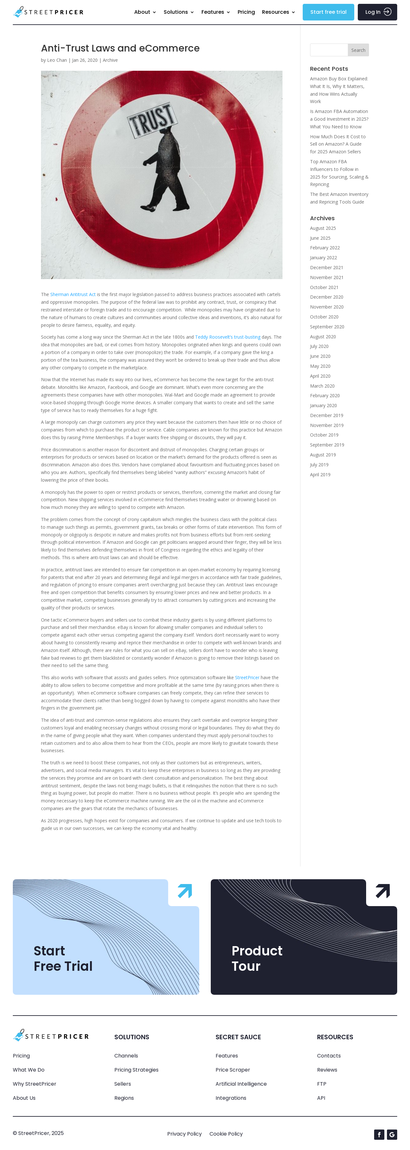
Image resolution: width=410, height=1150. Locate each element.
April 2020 (320, 376)
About (142, 12)
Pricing (246, 12)
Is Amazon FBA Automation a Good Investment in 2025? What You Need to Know (339, 119)
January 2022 (323, 257)
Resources (275, 12)
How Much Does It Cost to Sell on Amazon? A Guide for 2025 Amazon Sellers (338, 144)
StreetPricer (247, 677)
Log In (373, 12)
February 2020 (325, 395)
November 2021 (327, 277)
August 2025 (323, 228)
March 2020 (322, 386)
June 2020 (320, 356)
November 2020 (327, 307)
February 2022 (325, 248)
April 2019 (320, 474)
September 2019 (327, 445)
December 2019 (326, 415)
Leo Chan (57, 60)
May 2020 (320, 366)
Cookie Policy (226, 1134)
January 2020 (323, 405)
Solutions (176, 12)
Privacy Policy (184, 1134)
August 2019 (323, 455)
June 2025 (320, 238)
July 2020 (319, 346)
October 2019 (324, 435)
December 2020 (326, 297)
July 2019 (319, 465)
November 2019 (327, 425)
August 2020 (323, 337)
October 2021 (324, 287)
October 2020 (324, 317)
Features (212, 12)
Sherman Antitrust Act (73, 294)
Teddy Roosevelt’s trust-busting (227, 337)
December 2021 (326, 267)
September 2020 (327, 327)
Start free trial (328, 12)
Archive (110, 60)
